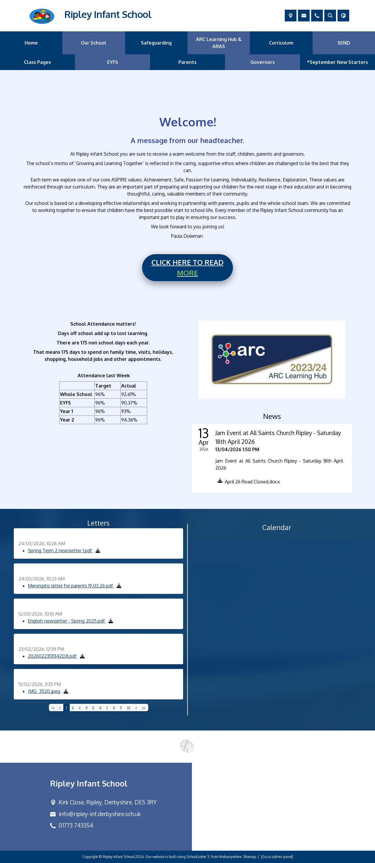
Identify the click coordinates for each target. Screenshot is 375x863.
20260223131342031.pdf (53, 656)
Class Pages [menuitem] (37, 62)
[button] (247, 482)
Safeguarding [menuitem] (156, 43)
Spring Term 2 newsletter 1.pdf (60, 550)
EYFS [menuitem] (112, 62)
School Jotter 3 (198, 856)
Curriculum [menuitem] (281, 43)
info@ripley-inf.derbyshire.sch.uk (100, 814)
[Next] (136, 707)
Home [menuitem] (31, 43)
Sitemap (249, 856)
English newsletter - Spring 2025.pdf (67, 621)
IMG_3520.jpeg (44, 691)
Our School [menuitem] (93, 43)
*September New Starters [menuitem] (337, 62)
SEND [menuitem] (344, 43)
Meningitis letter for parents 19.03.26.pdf (71, 586)
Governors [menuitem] (262, 62)
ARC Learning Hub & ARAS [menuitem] (218, 42)
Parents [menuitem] (187, 62)
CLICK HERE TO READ (187, 268)
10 (128, 707)
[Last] (143, 707)
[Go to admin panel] (277, 856)
